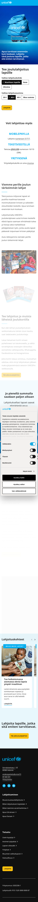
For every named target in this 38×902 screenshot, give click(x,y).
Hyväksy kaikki (19, 478)
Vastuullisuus (7, 858)
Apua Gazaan (7, 816)
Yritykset (5, 850)
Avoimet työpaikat (9, 841)
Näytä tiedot (27, 471)
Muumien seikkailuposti (11, 854)
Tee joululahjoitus (19, 736)
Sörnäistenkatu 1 (9, 768)
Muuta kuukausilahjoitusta (12, 800)
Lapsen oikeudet (8, 846)
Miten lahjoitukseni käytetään (13, 804)
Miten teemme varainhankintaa (14, 808)
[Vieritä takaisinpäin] (32, 639)
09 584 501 (6, 777)
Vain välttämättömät (19, 491)
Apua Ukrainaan (8, 812)
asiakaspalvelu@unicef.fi (11, 774)
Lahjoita (6, 108)
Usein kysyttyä (7, 837)
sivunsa (30, 163)
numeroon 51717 (22, 138)
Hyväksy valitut (19, 484)
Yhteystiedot (7, 779)
